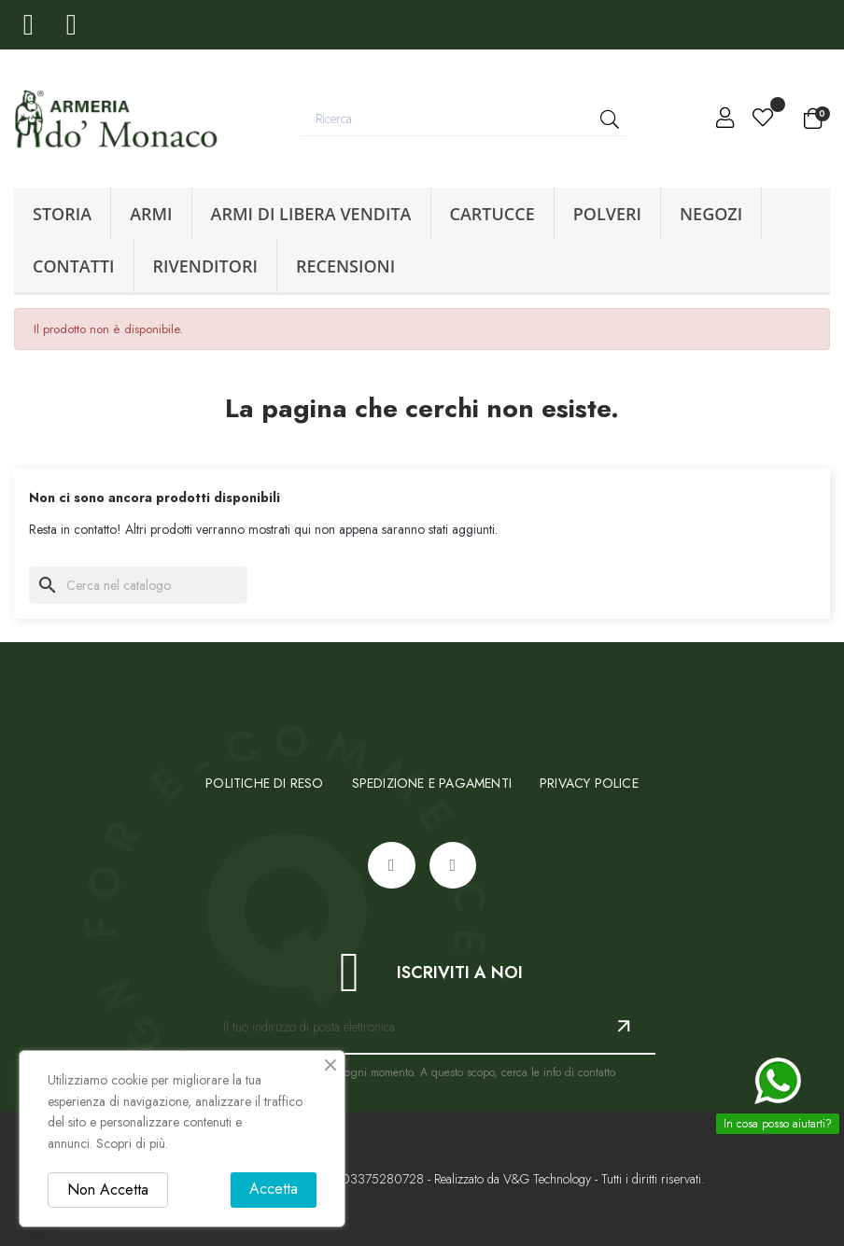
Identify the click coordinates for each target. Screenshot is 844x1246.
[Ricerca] (138, 585)
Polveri (607, 214)
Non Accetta (107, 1189)
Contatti (74, 266)
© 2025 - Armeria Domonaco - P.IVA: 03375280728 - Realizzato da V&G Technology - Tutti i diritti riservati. (422, 1178)
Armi (151, 214)
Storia (62, 214)
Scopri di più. (132, 1143)
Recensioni (345, 266)
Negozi (711, 214)
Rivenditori (205, 266)
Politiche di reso (264, 783)
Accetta (273, 1188)
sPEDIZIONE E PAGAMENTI (432, 783)
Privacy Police (589, 783)
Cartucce (492, 214)
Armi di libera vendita (311, 214)
